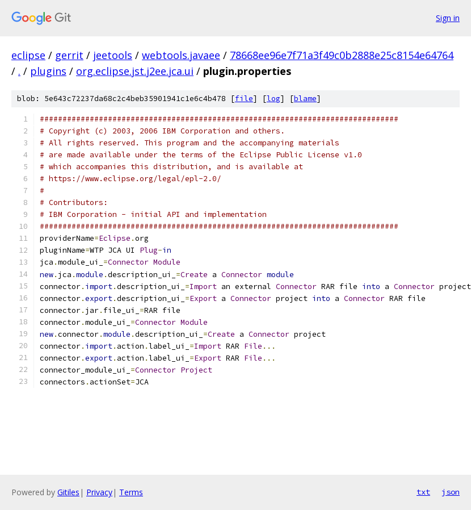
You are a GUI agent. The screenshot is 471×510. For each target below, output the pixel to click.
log (273, 98)
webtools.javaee (181, 55)
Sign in (448, 17)
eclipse (28, 55)
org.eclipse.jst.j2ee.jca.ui (135, 71)
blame (305, 98)
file (244, 98)
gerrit (69, 55)
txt (423, 492)
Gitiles (68, 492)
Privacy (99, 492)
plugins (48, 71)
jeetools (112, 55)
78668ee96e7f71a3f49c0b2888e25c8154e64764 (341, 55)
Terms (131, 492)
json (450, 492)
